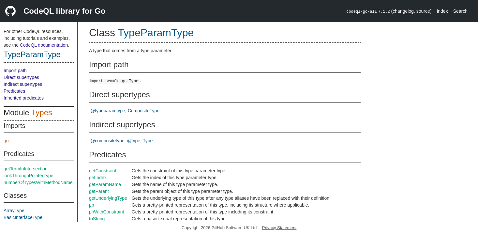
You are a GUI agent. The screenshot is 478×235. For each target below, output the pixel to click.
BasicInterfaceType (23, 217)
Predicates (14, 91)
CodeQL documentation (44, 45)
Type (148, 140)
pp (91, 205)
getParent (99, 191)
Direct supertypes (21, 77)
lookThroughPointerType (28, 175)
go (6, 140)
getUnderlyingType (108, 198)
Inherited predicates (24, 98)
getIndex (98, 177)
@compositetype (107, 140)
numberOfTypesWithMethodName (38, 182)
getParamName (105, 184)
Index (442, 11)
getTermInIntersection (26, 168)
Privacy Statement (279, 227)
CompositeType (143, 110)
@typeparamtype (107, 110)
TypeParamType (32, 54)
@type (133, 140)
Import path (15, 70)
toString (97, 218)
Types (41, 112)
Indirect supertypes (23, 84)
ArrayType (14, 210)
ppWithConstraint (106, 211)
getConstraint (102, 170)
